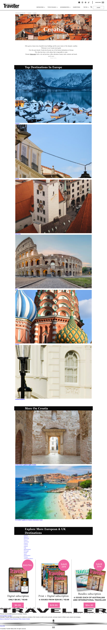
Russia (17, 344)
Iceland (26, 544)
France (17, 178)
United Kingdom (20, 399)
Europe (29, 12)
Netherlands (27, 549)
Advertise (7, 619)
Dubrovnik (33, 54)
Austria (17, 123)
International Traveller (20, 12)
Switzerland (27, 555)
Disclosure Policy (17, 619)
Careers (24, 619)
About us (2, 619)
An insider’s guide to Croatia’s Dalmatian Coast (29, 520)
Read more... (53, 58)
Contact (28, 619)
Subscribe (99, 2)
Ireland (26, 546)
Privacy (11, 619)
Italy (16, 289)
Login (98, 8)
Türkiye (26, 557)
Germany (18, 234)
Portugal (26, 551)
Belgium (26, 537)
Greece (26, 543)
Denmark (26, 538)
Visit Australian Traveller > (6, 615)
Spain (25, 554)
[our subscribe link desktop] (53, 583)
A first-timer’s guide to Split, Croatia (25, 464)
